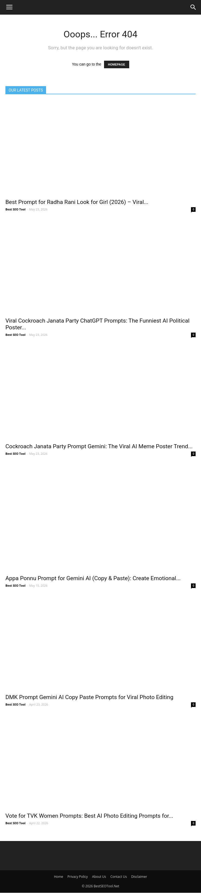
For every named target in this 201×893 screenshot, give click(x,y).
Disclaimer (139, 876)
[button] (193, 7)
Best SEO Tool (15, 209)
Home (58, 876)
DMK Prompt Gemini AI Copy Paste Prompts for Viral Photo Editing (89, 697)
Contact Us (118, 876)
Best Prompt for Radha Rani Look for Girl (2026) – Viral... (76, 202)
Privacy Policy (77, 876)
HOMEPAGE (116, 64)
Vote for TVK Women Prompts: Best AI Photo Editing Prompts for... (89, 816)
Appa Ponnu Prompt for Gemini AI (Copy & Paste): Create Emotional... (93, 578)
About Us (99, 876)
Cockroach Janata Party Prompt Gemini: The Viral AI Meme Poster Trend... (99, 446)
